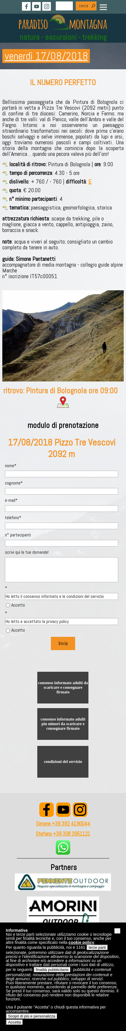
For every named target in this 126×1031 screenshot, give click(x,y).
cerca (83, 5)
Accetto (18, 605)
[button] (117, 930)
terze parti (97, 947)
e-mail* (11, 500)
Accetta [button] (14, 1022)
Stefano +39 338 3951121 (63, 833)
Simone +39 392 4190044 (63, 823)
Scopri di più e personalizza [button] (31, 1016)
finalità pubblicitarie (52, 970)
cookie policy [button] (81, 942)
